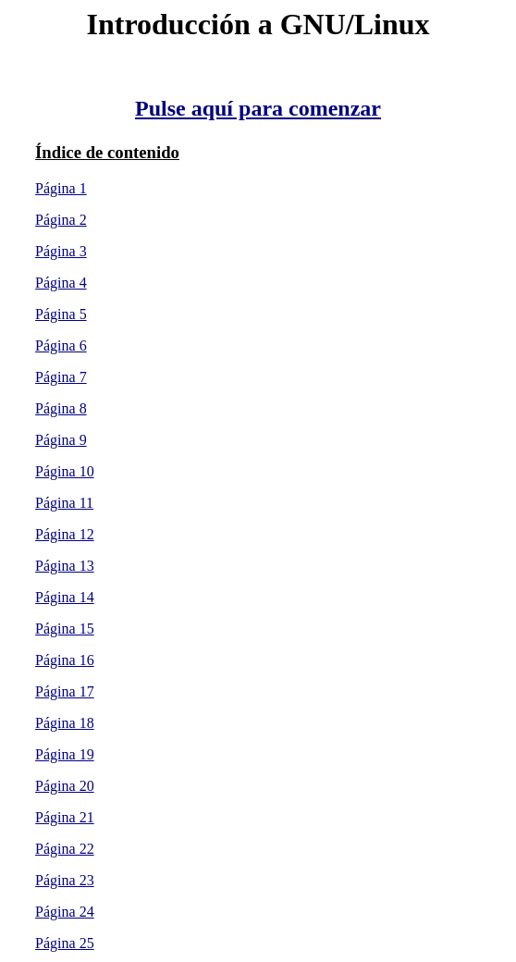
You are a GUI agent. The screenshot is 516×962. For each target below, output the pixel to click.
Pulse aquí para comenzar (258, 108)
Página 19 (64, 754)
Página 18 (64, 723)
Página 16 (64, 660)
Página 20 (64, 786)
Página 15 (64, 628)
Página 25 (64, 943)
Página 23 (64, 880)
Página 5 (61, 314)
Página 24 (64, 911)
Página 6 (61, 345)
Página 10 (64, 471)
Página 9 (61, 440)
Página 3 (61, 251)
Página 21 (64, 817)
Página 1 (61, 188)
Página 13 (64, 566)
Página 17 (64, 691)
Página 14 (64, 597)
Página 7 (61, 377)
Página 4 (61, 282)
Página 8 (61, 408)
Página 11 (64, 503)
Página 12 (64, 534)
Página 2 (61, 220)
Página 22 (64, 849)
